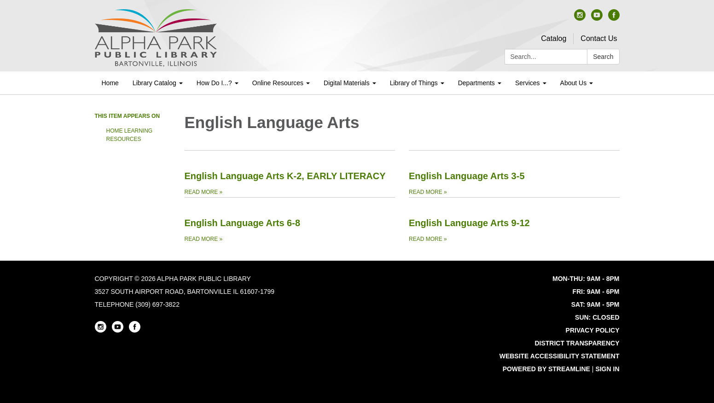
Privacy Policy (593, 330)
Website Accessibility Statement (559, 356)
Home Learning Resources (129, 135)
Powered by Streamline (546, 369)
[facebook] (614, 18)
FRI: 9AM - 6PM (596, 291)
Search (603, 56)
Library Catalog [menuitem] (154, 83)
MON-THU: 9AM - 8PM (585, 278)
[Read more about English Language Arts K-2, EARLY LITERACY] (290, 173)
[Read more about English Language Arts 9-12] (514, 220)
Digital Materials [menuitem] (347, 83)
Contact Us (598, 38)
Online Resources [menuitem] (277, 83)
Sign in (607, 369)
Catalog (553, 38)
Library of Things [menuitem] (414, 83)
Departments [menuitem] (476, 83)
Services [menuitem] (527, 83)
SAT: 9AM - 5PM (595, 304)
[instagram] (580, 18)
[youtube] (597, 18)
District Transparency (576, 343)
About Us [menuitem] (573, 83)
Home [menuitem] (110, 83)
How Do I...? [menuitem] (214, 83)
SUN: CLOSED (597, 317)
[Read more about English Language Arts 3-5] (514, 173)
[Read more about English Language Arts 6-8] (290, 220)
